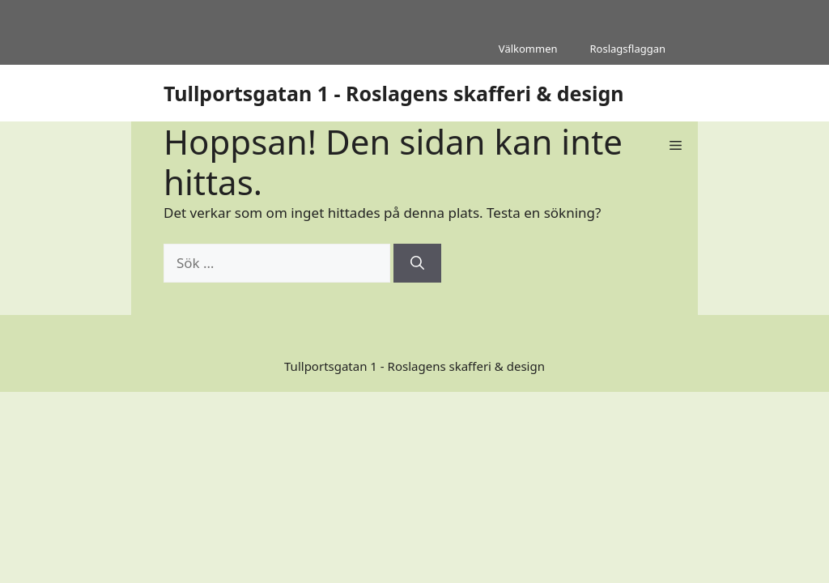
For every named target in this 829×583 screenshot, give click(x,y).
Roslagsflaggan (627, 48)
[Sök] (417, 263)
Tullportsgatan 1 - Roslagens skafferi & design (393, 93)
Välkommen (528, 48)
